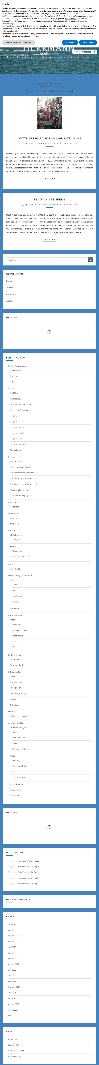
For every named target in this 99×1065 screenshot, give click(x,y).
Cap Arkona (17, 596)
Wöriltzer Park (16, 665)
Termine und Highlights (20, 495)
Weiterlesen (50, 178)
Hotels (13, 756)
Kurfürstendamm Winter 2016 (23, 478)
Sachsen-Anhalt (15, 654)
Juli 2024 (12, 924)
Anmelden (12, 1039)
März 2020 (12, 1015)
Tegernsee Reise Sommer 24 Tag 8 (23, 878)
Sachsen (16, 771)
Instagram (11, 294)
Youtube (9, 301)
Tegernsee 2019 (17, 421)
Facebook (10, 281)
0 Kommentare (69, 143)
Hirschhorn (17, 551)
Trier (14, 647)
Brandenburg (14, 502)
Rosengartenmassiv (19, 716)
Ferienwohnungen (18, 727)
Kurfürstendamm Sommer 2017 (24, 472)
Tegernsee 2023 (17, 433)
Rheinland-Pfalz (15, 615)
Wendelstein (15, 450)
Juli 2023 (12, 947)
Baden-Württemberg (17, 366)
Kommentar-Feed (16, 1050)
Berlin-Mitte (15, 461)
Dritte (57, 14)
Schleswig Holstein (16, 672)
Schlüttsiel (15, 705)
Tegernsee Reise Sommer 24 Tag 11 (23, 861)
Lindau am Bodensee (19, 410)
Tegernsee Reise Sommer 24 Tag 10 (23, 866)
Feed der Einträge (16, 1045)
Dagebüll (14, 676)
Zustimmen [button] (88, 42)
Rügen (15, 743)
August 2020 (13, 1004)
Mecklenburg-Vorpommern (20, 575)
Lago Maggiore (16, 568)
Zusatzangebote (15, 722)
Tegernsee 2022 (17, 427)
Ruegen (13, 580)
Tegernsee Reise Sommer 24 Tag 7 (23, 883)
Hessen (11, 530)
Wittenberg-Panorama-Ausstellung (49, 138)
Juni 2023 (12, 952)
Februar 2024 (14, 935)
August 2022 (13, 964)
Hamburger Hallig (18, 693)
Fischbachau (15, 398)
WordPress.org (14, 1056)
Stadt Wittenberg (49, 199)
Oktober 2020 (14, 998)
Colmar (13, 518)
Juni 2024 (12, 930)
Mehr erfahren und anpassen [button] (18, 42)
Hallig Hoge (15, 687)
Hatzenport (17, 635)
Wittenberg (15, 659)
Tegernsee (15, 415)
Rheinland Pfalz (19, 737)
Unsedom (14, 608)
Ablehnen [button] (70, 42)
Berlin (11, 456)
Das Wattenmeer (17, 682)
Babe (14, 584)
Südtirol (11, 711)
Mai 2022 (12, 981)
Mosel (13, 619)
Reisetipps (15, 795)
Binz (14, 590)
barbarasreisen (51, 143)
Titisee (13, 381)
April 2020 (12, 1009)
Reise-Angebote (17, 784)
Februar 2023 (14, 958)
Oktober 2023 (14, 941)
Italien (11, 564)
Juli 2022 (12, 970)
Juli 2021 (12, 992)
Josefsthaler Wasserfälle (21, 404)
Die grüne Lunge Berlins (20, 467)
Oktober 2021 (14, 987)
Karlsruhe (14, 376)
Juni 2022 (12, 975)
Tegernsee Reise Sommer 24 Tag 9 (23, 872)
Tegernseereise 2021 (19, 444)
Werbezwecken (71, 19)
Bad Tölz (14, 393)
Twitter (9, 287)
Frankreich (13, 513)
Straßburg (14, 523)
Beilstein (16, 624)
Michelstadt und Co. (21, 556)
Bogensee (14, 506)
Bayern (11, 388)
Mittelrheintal (16, 535)
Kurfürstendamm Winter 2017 (23, 484)
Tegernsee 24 (16, 438)
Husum (13, 699)
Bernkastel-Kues (19, 630)
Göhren (15, 601)
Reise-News (15, 790)
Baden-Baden (16, 370)
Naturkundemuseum (19, 490)
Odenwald (14, 546)
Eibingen (16, 539)
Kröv (14, 641)
